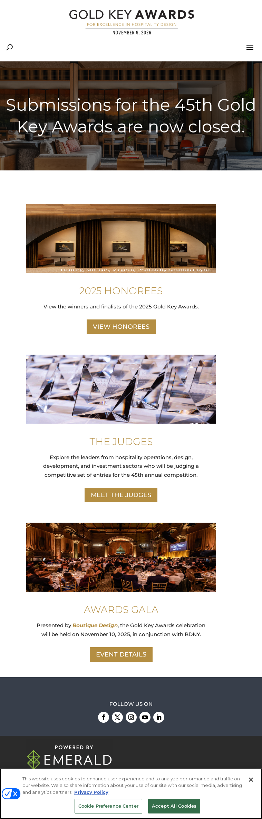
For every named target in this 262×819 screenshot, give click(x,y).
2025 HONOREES (121, 291)
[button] (131, 115)
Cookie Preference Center (108, 806)
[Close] (251, 779)
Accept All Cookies (174, 806)
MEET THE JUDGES (121, 495)
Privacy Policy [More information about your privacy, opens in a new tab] (91, 792)
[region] (131, 115)
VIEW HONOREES (121, 326)
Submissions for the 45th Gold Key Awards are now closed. (131, 115)
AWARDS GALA (121, 609)
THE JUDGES (121, 441)
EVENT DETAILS (121, 654)
